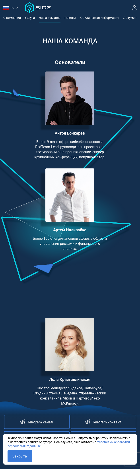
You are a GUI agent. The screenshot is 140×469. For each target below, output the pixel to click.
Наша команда (49, 17)
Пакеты (70, 17)
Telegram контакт (103, 422)
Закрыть (19, 456)
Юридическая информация (99, 17)
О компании (12, 17)
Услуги (30, 17)
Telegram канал (36, 422)
